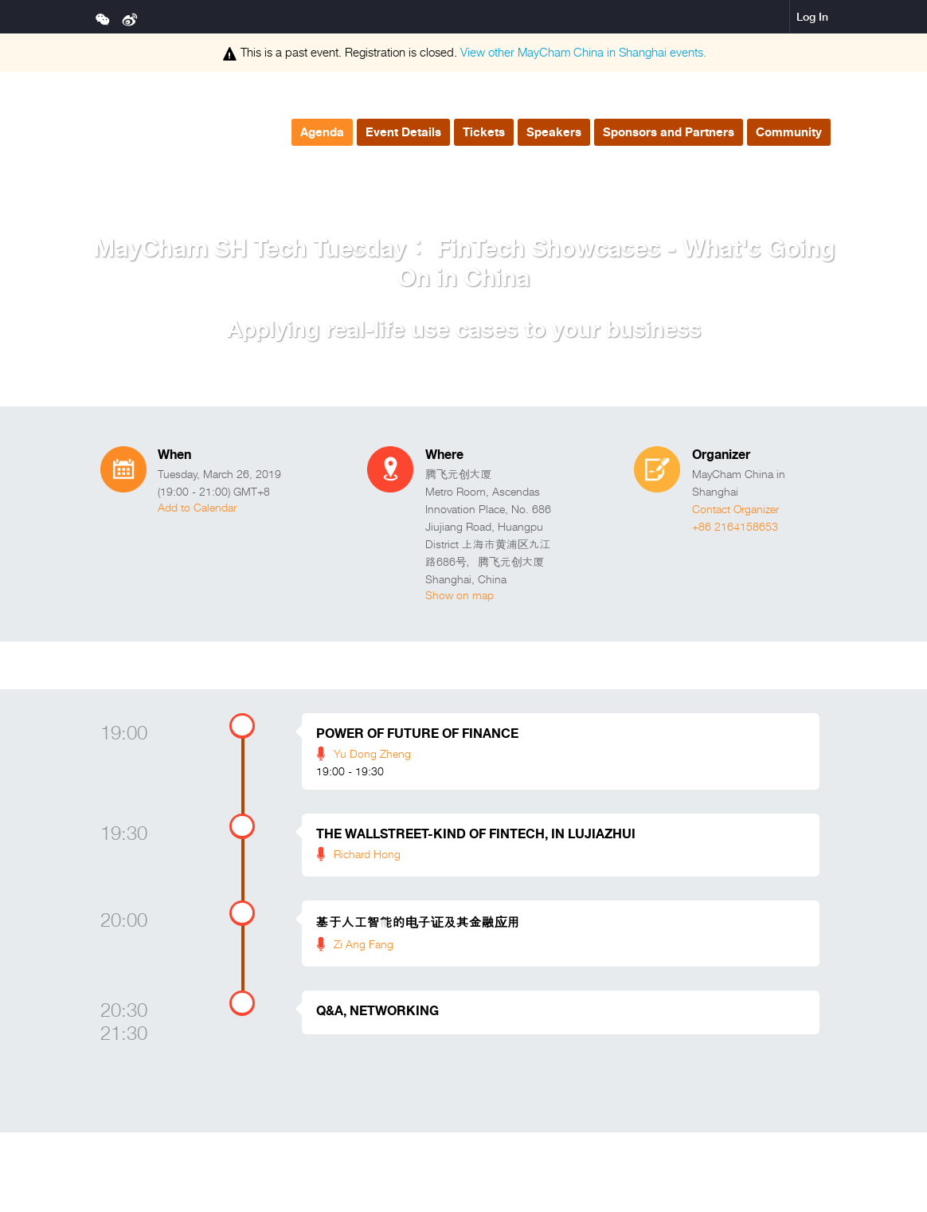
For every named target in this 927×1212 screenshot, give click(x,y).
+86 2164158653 (735, 526)
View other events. (583, 52)
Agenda (322, 131)
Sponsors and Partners (668, 131)
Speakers (553, 131)
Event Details (403, 131)
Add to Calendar (197, 507)
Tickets (484, 131)
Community (789, 131)
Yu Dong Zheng (372, 753)
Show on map (459, 595)
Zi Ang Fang (363, 944)
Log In (812, 16)
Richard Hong (367, 854)
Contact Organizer (735, 509)
